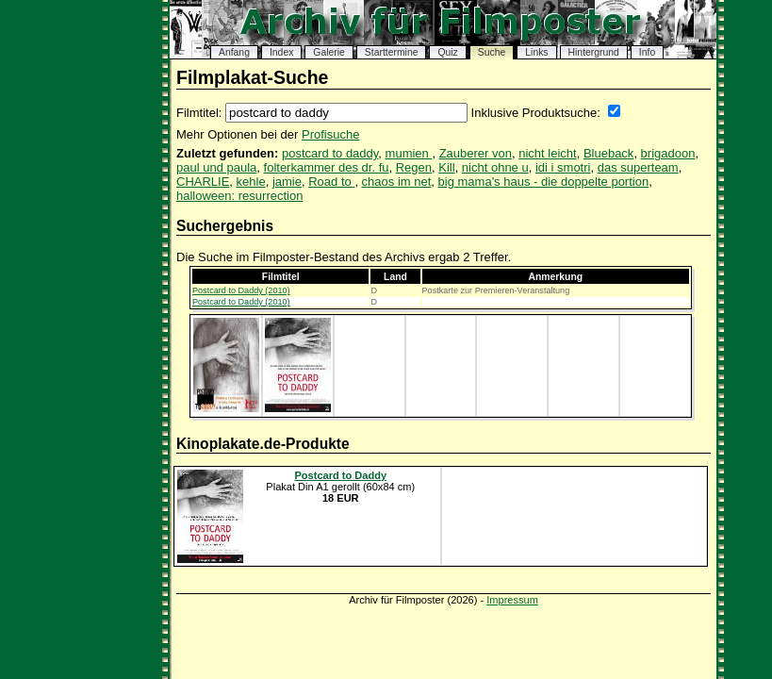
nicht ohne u (495, 167)
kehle (251, 181)
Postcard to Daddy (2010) (241, 290)
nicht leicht (547, 153)
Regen (414, 167)
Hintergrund (593, 52)
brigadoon (668, 153)
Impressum (512, 599)
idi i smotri (563, 167)
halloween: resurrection (239, 196)
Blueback (608, 153)
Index (281, 52)
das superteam (638, 167)
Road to (331, 181)
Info (647, 52)
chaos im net (397, 181)
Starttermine (392, 52)
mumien (409, 153)
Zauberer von (475, 153)
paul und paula (216, 167)
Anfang (234, 52)
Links (536, 52)
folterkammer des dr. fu (326, 167)
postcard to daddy (330, 153)
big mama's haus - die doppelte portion (543, 181)
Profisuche (330, 134)
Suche (491, 52)
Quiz (447, 52)
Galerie (329, 52)
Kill (446, 167)
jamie (287, 181)
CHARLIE (202, 181)
